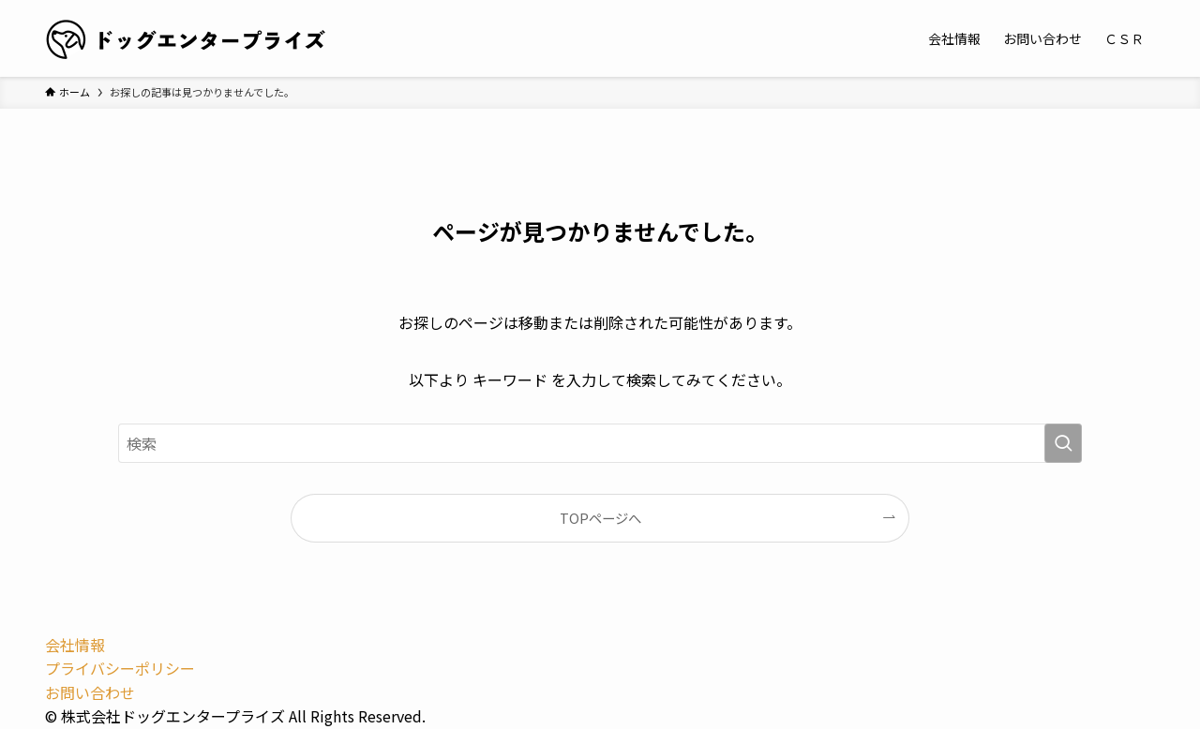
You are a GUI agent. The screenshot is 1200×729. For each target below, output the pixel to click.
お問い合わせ (90, 692)
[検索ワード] (600, 443)
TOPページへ (600, 518)
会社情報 (75, 644)
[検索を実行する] (1063, 443)
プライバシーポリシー (120, 668)
